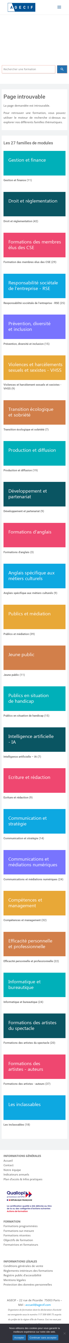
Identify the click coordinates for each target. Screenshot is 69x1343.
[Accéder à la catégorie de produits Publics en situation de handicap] (34, 702)
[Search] (62, 69)
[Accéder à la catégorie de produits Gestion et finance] (34, 167)
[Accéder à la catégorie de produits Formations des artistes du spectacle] (34, 1029)
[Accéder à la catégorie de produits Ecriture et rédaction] (34, 784)
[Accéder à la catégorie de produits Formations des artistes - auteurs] (34, 1070)
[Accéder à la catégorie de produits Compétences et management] (34, 907)
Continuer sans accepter (43, 1337)
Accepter (19, 1337)
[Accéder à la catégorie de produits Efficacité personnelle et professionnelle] (34, 948)
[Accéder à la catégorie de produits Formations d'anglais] (34, 539)
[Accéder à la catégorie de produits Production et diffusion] (34, 457)
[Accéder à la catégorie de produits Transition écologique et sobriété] (34, 416)
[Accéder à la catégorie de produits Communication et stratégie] (34, 825)
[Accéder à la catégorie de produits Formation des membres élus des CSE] (34, 249)
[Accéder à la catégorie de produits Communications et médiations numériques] (34, 866)
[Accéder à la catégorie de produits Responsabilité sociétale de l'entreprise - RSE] (34, 290)
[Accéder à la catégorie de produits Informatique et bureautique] (34, 989)
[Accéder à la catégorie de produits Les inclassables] (34, 1111)
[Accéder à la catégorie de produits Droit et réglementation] (34, 208)
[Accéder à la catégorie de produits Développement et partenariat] (34, 498)
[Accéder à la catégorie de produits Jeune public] (34, 662)
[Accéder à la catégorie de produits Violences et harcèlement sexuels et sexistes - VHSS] (34, 373)
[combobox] (28, 69)
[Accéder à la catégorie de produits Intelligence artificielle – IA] (34, 743)
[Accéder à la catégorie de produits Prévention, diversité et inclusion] (34, 331)
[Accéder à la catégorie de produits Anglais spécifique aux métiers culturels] (34, 580)
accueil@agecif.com (38, 1305)
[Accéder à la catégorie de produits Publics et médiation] (34, 621)
